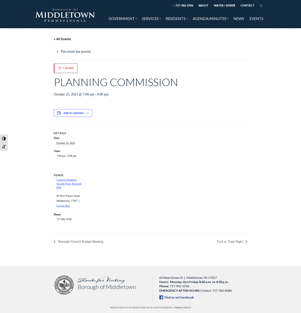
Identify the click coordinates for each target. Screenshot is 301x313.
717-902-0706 (183, 5)
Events (256, 18)
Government (121, 18)
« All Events (62, 39)
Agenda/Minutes (209, 18)
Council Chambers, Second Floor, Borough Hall (69, 184)
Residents (175, 18)
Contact (247, 5)
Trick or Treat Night (230, 241)
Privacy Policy (183, 307)
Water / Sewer (224, 5)
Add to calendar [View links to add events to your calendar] (74, 113)
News (238, 18)
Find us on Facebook (176, 297)
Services (150, 18)
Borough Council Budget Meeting (80, 241)
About (203, 5)
